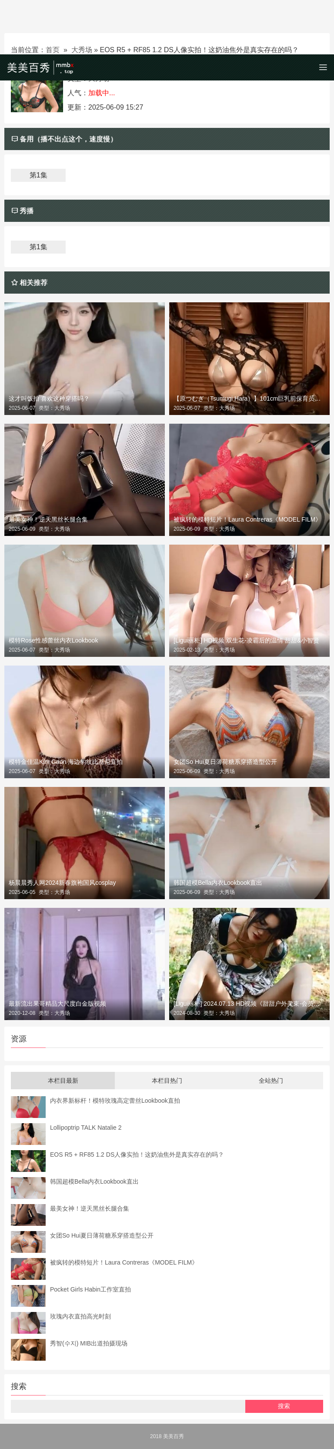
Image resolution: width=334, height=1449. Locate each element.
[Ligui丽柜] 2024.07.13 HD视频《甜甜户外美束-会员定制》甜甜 (249, 1003)
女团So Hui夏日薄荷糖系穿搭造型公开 (225, 761)
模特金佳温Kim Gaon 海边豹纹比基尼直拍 (66, 761)
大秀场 (81, 50)
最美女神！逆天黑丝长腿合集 (48, 519)
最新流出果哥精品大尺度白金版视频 (57, 1003)
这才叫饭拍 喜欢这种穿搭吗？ (49, 398)
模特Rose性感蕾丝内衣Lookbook (53, 640)
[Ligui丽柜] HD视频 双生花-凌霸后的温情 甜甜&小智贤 (246, 640)
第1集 (38, 175)
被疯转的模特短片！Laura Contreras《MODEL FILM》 (247, 519)
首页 (53, 50)
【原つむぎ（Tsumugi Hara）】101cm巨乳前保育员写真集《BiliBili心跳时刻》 (249, 398)
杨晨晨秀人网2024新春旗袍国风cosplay (62, 882)
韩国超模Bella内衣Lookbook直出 (218, 882)
